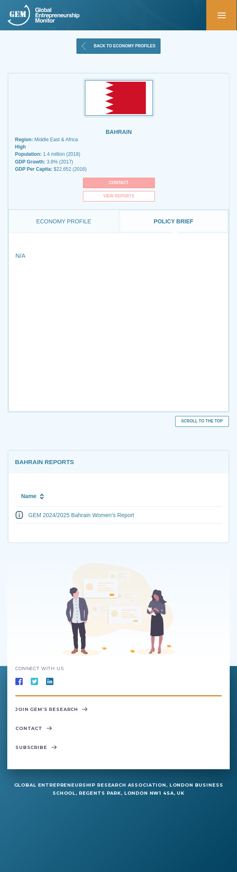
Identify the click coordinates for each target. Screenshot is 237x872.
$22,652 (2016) (51, 169)
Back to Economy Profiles (117, 46)
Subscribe (36, 748)
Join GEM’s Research (51, 710)
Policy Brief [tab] (173, 221)
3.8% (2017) (44, 162)
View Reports (118, 196)
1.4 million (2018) (47, 154)
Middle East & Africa (46, 139)
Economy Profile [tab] (63, 221)
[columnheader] (104, 495)
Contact (118, 182)
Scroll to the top (202, 421)
